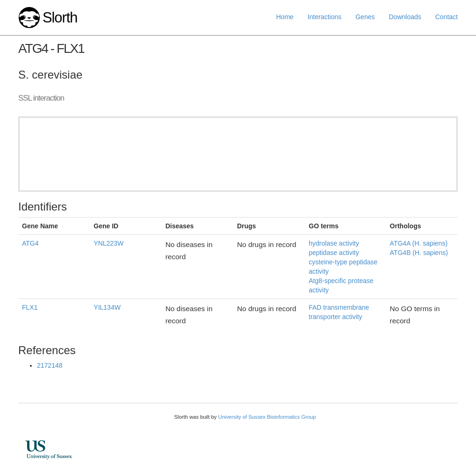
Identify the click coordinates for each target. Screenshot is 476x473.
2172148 (50, 365)
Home (285, 17)
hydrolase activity (334, 243)
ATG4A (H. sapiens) (418, 243)
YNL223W (108, 243)
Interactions (324, 17)
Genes (365, 17)
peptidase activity (334, 252)
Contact (446, 17)
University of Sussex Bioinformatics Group (267, 417)
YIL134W (107, 307)
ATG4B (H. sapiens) (419, 252)
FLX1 (29, 307)
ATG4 (30, 243)
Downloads (405, 17)
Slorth (60, 17)
